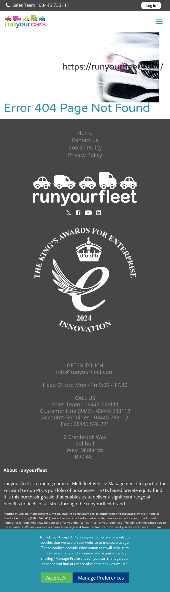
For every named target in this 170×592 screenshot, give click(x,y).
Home (85, 132)
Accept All (57, 578)
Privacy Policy (85, 154)
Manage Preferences (101, 578)
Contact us (85, 140)
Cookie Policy (85, 147)
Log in (151, 5)
